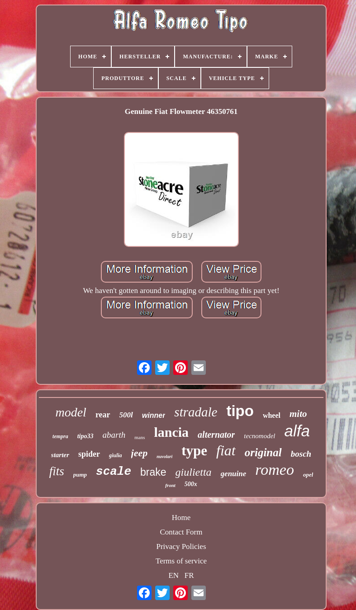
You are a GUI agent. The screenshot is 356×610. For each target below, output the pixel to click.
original (263, 452)
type (194, 451)
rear (102, 414)
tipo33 (85, 436)
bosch (301, 454)
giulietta (194, 472)
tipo (239, 410)
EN (173, 575)
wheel (271, 415)
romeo (274, 469)
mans (139, 437)
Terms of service (181, 561)
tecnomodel (259, 436)
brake (153, 472)
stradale (195, 412)
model (70, 412)
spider (89, 454)
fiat (226, 450)
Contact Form (181, 532)
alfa (297, 431)
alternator (216, 435)
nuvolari (164, 456)
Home (181, 517)
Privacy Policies (181, 546)
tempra (60, 436)
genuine (234, 473)
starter (60, 455)
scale (113, 471)
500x (191, 484)
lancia (171, 432)
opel (308, 474)
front (170, 485)
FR (189, 575)
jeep (139, 453)
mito (298, 413)
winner (154, 415)
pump (80, 474)
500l (126, 415)
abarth (114, 435)
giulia (115, 455)
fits (56, 471)
